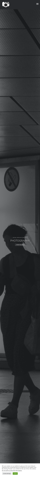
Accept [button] (15, 473)
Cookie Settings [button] (7, 473)
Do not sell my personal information (12, 470)
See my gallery (20, 244)
